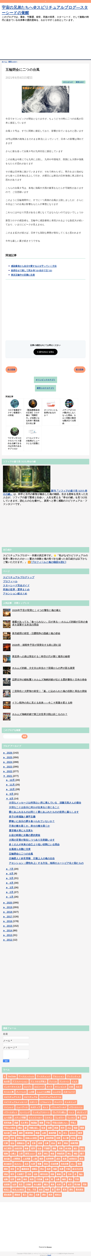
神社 (46, 1154)
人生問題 (26, 1159)
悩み (81, 1174)
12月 (12, 780)
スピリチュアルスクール (50, 1097)
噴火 (71, 1179)
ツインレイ (9, 1107)
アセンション (58, 1076)
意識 (84, 1118)
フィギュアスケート (41, 1112)
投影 (52, 1174)
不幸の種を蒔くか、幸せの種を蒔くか (29, 826)
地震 (61, 1169)
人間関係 (16, 1159)
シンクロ (57, 1092)
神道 (52, 1154)
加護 (50, 1128)
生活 (27, 1164)
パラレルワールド (59, 1107)
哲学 (12, 1174)
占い (73, 1164)
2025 (10, 757)
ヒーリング (25, 1112)
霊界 (58, 1190)
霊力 (25, 1195)
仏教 (58, 1179)
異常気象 (8, 1123)
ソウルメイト (46, 1102)
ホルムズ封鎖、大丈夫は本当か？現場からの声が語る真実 (43, 668)
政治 (81, 1159)
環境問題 (29, 1133)
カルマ (78, 1087)
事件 (59, 1143)
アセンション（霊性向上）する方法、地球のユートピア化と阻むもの (46, 863)
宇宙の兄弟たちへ (60, 1123)
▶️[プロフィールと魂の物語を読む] (47, 562)
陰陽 (41, 1123)
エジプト (28, 1087)
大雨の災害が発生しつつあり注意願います (32, 840)
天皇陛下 (21, 1174)
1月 (12, 896)
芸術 (12, 1138)
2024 (10, 762)
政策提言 (73, 1159)
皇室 (80, 1138)
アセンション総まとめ (15, 593)
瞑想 (50, 1195)
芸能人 (20, 1138)
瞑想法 (58, 1195)
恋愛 (37, 1195)
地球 (48, 1169)
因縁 (16, 1123)
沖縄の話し (34, 1128)
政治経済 (8, 1164)
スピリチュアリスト (12, 1097)
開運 (82, 1128)
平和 (77, 1179)
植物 (6, 1154)
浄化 (82, 1148)
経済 (6, 1138)
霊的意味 (79, 1190)
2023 (10, 766)
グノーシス (21, 1092)
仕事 (47, 1143)
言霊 (58, 1138)
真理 (39, 1154)
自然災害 (18, 1148)
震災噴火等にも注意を (21, 830)
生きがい (18, 1164)
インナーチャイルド (12, 1087)
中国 (68, 1169)
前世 (12, 1169)
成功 (58, 1159)
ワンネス (71, 1118)
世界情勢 (50, 1159)
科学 (63, 1128)
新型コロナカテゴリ (45, 388)
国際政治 (21, 1143)
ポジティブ (82, 1112)
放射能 (7, 1184)
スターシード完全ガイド (16, 585)
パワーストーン (76, 1107)
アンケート (64, 1082)
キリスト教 (9, 1092)
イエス (74, 1082)
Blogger (49, 1247)
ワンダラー (60, 1118)
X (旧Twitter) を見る (45, 352)
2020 (10, 902)
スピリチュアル (30, 1097)
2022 (10, 771)
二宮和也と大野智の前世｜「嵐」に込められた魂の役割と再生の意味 (49, 691)
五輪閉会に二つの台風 (21, 853)
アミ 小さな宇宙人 (38, 1082)
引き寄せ (24, 1123)
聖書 (39, 1164)
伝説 (36, 1174)
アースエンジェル (26, 1076)
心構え (13, 1154)
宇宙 (48, 1123)
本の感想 (37, 1184)
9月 (12, 794)
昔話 (46, 1164)
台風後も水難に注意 (20, 849)
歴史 (31, 1195)
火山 (69, 1128)
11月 (12, 784)
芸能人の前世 (31, 1138)
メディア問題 (20, 1118)
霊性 (71, 1190)
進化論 (7, 1159)
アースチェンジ (43, 1076)
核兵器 (7, 1133)
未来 (59, 1184)
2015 (10, 926)
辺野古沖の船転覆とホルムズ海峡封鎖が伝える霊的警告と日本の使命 (49, 679)
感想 (21, 1133)
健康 (41, 1138)
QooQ (49, 1255)
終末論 (68, 1148)
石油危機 (54, 1164)
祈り (65, 1133)
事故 (66, 1143)
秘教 (19, 1179)
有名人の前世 (18, 1190)
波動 (6, 1179)
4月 (12, 883)
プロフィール (10, 581)
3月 (12, 887)
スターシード (69, 1092)
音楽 (43, 1128)
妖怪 (41, 1190)
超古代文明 (77, 1169)
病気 (32, 1179)
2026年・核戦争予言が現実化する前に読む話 (36, 645)
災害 (34, 1143)
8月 (12, 798)
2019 (10, 907)
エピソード (39, 1087)
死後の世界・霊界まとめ (16, 589)
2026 (10, 752)
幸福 (73, 1138)
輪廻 (47, 1190)
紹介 (76, 1148)
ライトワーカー (35, 1118)
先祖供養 (64, 1164)
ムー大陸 (8, 1118)
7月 (12, 869)
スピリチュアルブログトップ (18, 577)
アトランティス (73, 1076)
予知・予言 (31, 1190)
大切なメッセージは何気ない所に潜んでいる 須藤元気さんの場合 (45, 802)
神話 (76, 1154)
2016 (10, 921)
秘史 (25, 1179)
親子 (82, 1154)
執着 (27, 1148)
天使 (29, 1174)
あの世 (7, 1082)
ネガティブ (35, 1107)
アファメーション (20, 1082)
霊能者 (17, 1195)
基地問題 (52, 1133)
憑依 (44, 1195)
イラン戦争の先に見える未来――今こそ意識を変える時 (42, 702)
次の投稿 (11, 370)
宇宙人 (73, 1123)
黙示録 (77, 1184)
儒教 (54, 1148)
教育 (80, 1133)
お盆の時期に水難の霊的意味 (24, 835)
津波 (6, 1174)
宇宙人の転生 (10, 1128)
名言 (70, 1184)
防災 (21, 1184)
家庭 (56, 1128)
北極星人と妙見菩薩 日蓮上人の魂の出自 (32, 858)
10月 (12, 789)
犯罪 (12, 1179)
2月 (12, 892)
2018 (10, 912)
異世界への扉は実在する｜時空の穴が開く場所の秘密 (41, 656)
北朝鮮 (28, 1184)
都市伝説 (44, 1174)
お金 (71, 1087)
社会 (39, 1148)
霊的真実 (8, 1195)
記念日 (73, 1133)
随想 (41, 1159)
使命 (53, 1143)
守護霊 (47, 1148)
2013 (10, 935)
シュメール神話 (43, 1092)
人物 (35, 1159)
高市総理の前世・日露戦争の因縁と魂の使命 (36, 633)
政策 (65, 1159)
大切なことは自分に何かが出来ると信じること (34, 807)
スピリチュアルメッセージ (15, 1102)
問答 (85, 1184)
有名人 (7, 1190)
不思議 (39, 1179)
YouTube (12, 1076)
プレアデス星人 (59, 1112)
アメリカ (53, 1082)
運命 (20, 1128)
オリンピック (68, 82)
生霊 (33, 1164)
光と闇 (65, 1138)
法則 (14, 1184)
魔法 (46, 1184)
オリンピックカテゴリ (45, 380)
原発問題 (50, 1138)
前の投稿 (79, 370)
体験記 (35, 1169)
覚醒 (14, 1133)
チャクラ (58, 1102)
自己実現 (8, 1148)
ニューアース (22, 1107)
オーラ (49, 1087)
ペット (71, 1112)
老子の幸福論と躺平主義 (22, 816)
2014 (10, 930)
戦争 (80, 1164)
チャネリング (70, 1102)
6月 (12, 873)
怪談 (76, 1128)
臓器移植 (25, 1169)
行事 (6, 1143)
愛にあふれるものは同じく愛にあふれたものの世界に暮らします (44, 812)
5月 (12, 878)
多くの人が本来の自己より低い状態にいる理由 (34, 844)
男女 (42, 1169)
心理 (21, 1154)
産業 (40, 1143)
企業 (44, 1133)
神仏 (69, 1154)
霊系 (65, 1190)
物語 (64, 1179)
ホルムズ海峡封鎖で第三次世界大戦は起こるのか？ (39, 714)
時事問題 (74, 1143)
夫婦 (47, 1179)
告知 (12, 1143)
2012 (10, 939)
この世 (31, 1092)
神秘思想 (61, 1154)
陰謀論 (34, 1123)
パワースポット (10, 1112)
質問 (33, 1148)
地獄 (55, 1169)
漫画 (52, 1184)
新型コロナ (80, 82)
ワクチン (48, 1118)
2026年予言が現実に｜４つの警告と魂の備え (36, 610)
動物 (59, 1174)
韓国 (37, 1133)
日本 (70, 1174)
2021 (10, 776)
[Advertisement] (45, 41)
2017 (10, 916)
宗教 (61, 1148)
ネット (45, 1107)
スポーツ (33, 1102)
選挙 (6, 1169)
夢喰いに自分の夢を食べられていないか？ (32, 821)
